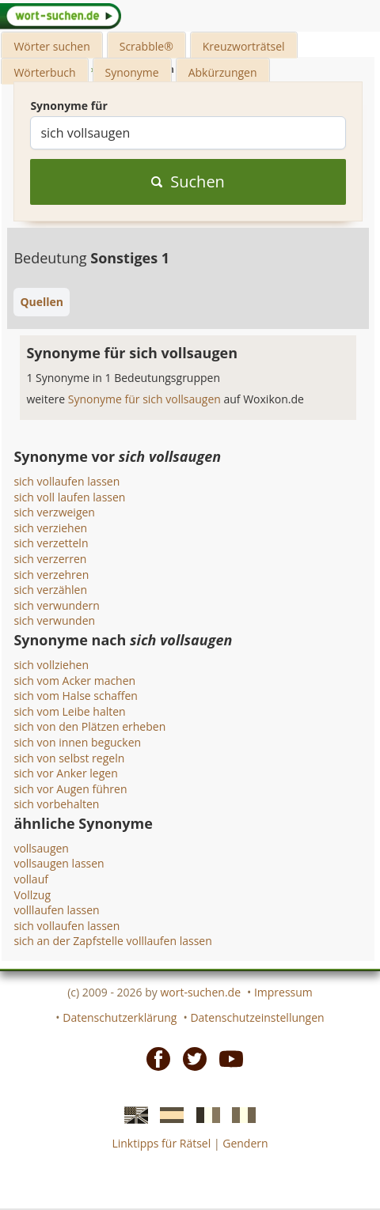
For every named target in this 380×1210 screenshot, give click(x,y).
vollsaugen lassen (58, 863)
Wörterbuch (44, 72)
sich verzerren (49, 558)
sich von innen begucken (77, 742)
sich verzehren (51, 574)
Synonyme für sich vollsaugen (146, 398)
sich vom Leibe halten (69, 711)
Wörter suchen (51, 46)
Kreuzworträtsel (244, 46)
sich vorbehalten (56, 803)
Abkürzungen (222, 72)
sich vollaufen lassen (66, 481)
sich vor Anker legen (65, 773)
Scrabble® (146, 46)
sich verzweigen (54, 512)
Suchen (188, 181)
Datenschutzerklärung (120, 1017)
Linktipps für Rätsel (161, 1143)
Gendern (245, 1143)
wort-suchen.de (200, 992)
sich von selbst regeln (68, 758)
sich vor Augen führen (70, 788)
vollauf (30, 879)
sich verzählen (50, 589)
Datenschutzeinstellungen (257, 1017)
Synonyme (132, 72)
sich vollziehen (51, 664)
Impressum (283, 992)
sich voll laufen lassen (69, 497)
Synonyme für (68, 105)
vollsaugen (41, 848)
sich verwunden (54, 620)
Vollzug (32, 894)
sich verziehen (50, 527)
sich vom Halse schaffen (75, 695)
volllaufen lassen (56, 909)
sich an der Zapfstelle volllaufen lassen (112, 940)
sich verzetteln (50, 542)
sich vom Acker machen (74, 680)
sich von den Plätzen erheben (89, 726)
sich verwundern (56, 605)
